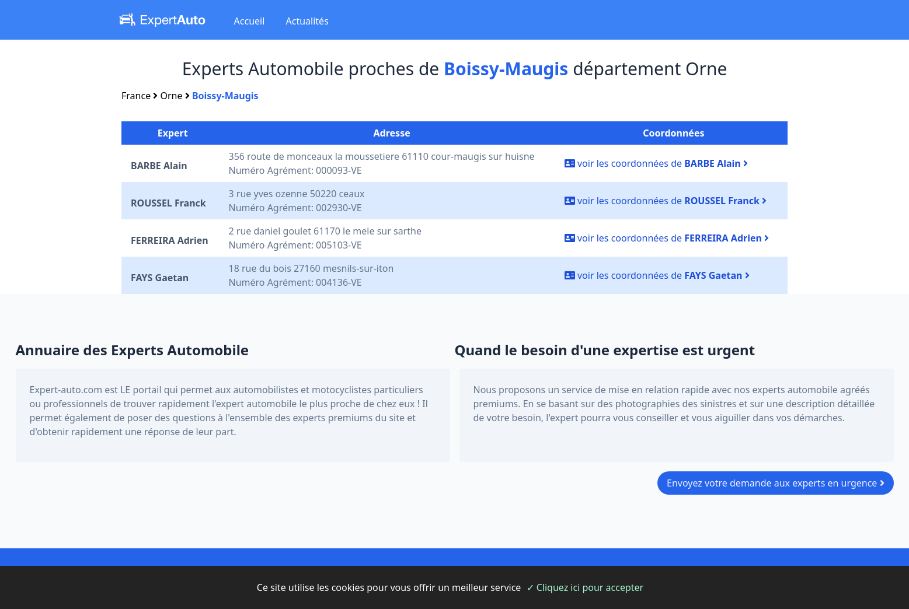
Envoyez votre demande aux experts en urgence (775, 483)
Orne (172, 95)
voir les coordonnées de (656, 163)
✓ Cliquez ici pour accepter (585, 587)
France (136, 95)
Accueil (249, 21)
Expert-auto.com (66, 389)
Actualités (307, 21)
